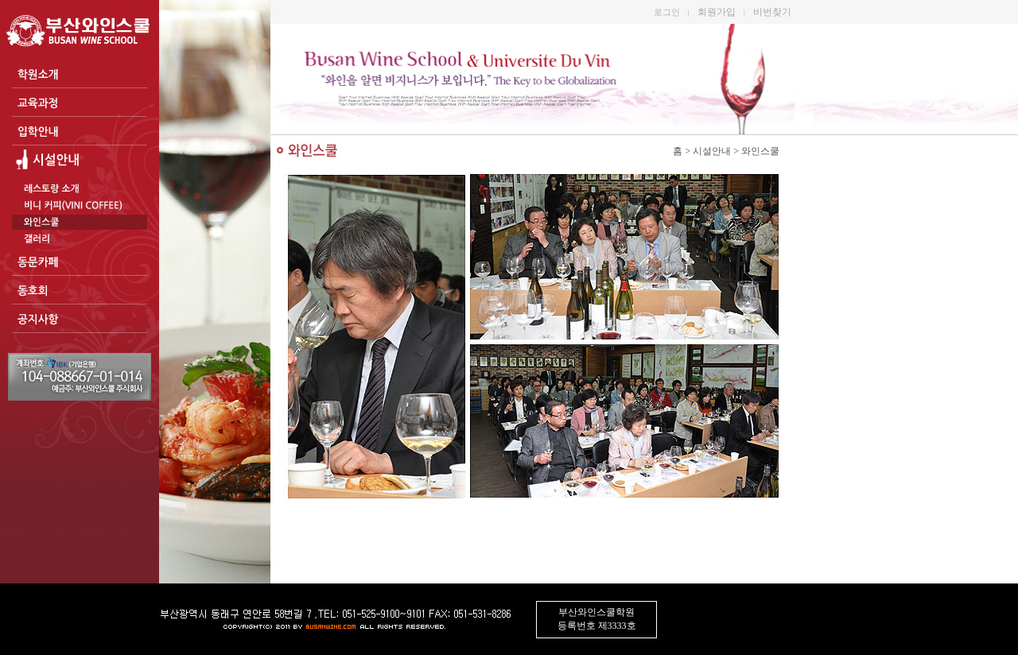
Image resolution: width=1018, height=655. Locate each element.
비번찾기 (772, 11)
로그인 (667, 12)
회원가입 (716, 11)
